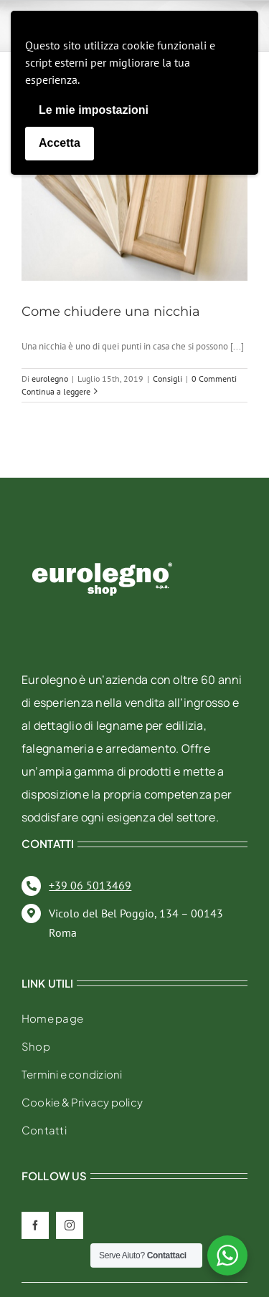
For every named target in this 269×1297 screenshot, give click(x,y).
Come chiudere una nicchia (111, 311)
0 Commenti (214, 378)
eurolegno (50, 378)
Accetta (59, 143)
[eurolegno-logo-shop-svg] (102, 540)
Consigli (167, 378)
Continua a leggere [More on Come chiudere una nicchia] (56, 391)
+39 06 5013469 (90, 885)
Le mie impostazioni (93, 110)
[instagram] (69, 1225)
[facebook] (35, 1225)
